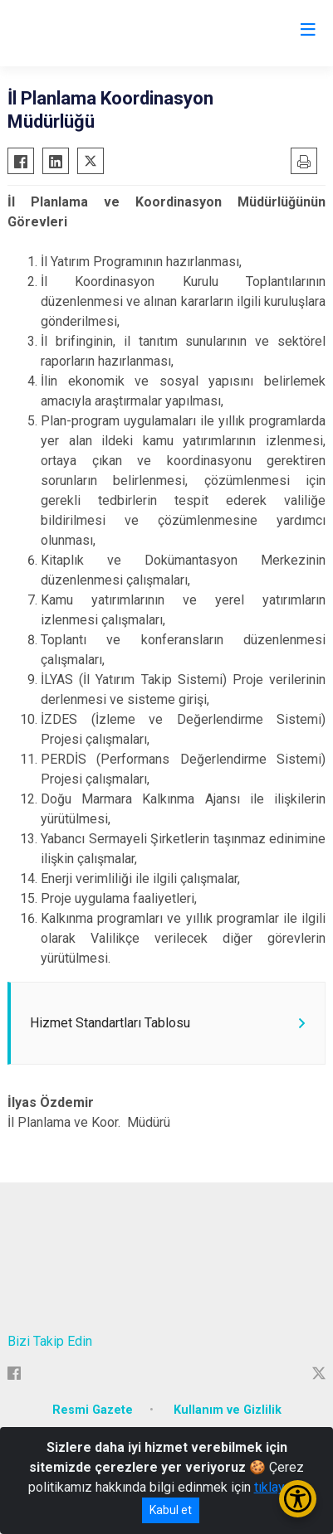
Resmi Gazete (92, 1410)
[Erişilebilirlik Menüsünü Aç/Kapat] (297, 1498)
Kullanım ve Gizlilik (228, 1410)
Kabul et (170, 1510)
